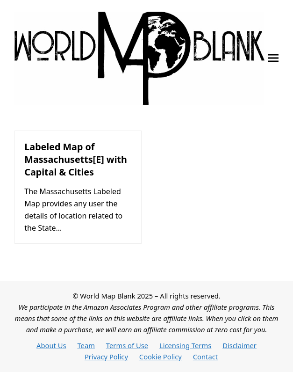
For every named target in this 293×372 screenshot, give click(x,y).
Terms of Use (127, 345)
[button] (273, 58)
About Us (51, 345)
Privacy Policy (106, 356)
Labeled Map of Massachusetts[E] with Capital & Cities (75, 159)
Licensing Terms (185, 345)
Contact (205, 356)
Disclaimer (239, 345)
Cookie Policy (160, 356)
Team (86, 345)
